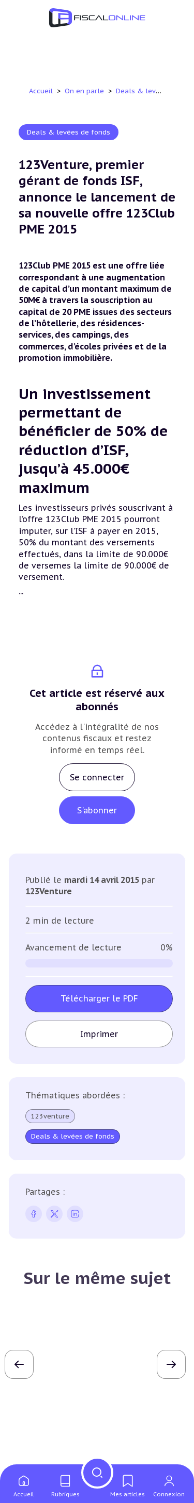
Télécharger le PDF (99, 998)
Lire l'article (97, 1412)
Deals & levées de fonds (68, 132)
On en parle (85, 91)
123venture (50, 1116)
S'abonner (97, 810)
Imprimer (99, 1034)
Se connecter (97, 777)
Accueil (41, 91)
